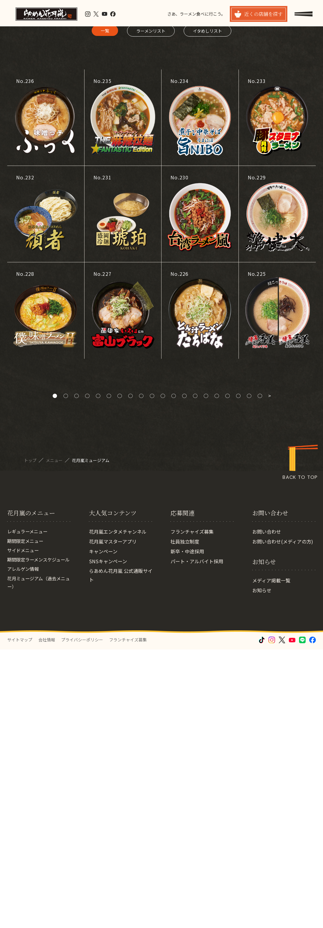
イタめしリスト (207, 271)
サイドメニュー (24, 821)
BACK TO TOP (300, 717)
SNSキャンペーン (108, 831)
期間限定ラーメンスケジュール (38, 836)
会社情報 (46, 918)
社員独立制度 (184, 811)
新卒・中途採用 (187, 821)
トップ (30, 701)
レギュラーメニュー (28, 802)
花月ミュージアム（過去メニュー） (38, 864)
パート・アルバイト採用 (196, 831)
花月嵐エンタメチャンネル (118, 802)
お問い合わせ (266, 802)
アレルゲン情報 (24, 849)
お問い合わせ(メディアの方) (282, 811)
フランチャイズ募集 (192, 802)
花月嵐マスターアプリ (113, 811)
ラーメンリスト (150, 271)
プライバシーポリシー (82, 918)
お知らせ (261, 860)
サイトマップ (19, 918)
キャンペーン (103, 821)
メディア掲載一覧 (271, 850)
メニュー (55, 701)
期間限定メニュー (26, 811)
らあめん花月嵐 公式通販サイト (121, 846)
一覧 (105, 271)
